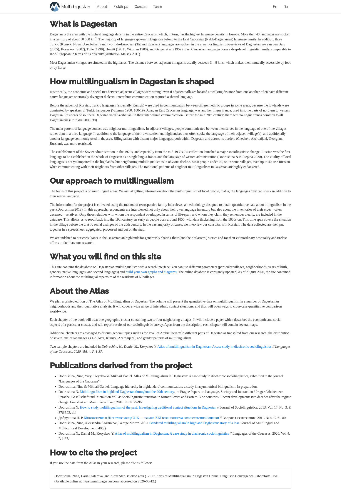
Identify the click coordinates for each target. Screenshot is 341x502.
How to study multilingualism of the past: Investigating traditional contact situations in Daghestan (148, 407)
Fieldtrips (121, 7)
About (102, 7)
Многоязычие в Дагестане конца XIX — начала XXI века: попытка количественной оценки (151, 418)
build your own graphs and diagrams (151, 272)
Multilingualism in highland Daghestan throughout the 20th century (127, 392)
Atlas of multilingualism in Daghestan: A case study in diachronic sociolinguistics (214, 346)
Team (157, 7)
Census (141, 7)
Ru (286, 7)
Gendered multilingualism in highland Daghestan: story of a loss (194, 423)
